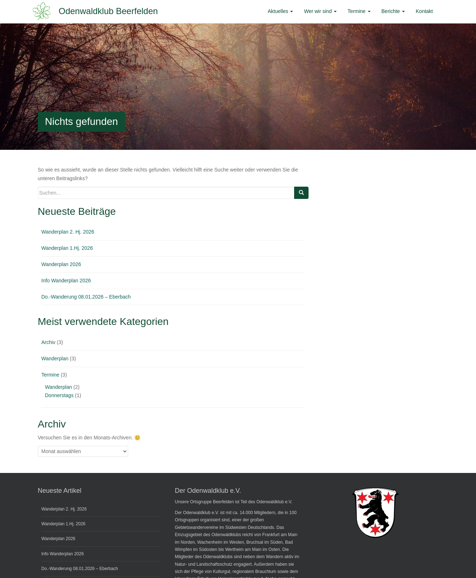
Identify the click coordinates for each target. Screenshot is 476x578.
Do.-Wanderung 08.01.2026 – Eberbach (86, 297)
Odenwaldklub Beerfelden (108, 11)
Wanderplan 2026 (61, 264)
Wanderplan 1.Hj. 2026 (67, 248)
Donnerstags (59, 395)
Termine (51, 375)
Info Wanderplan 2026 (66, 280)
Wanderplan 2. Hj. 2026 (68, 232)
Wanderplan (55, 358)
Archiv (49, 342)
